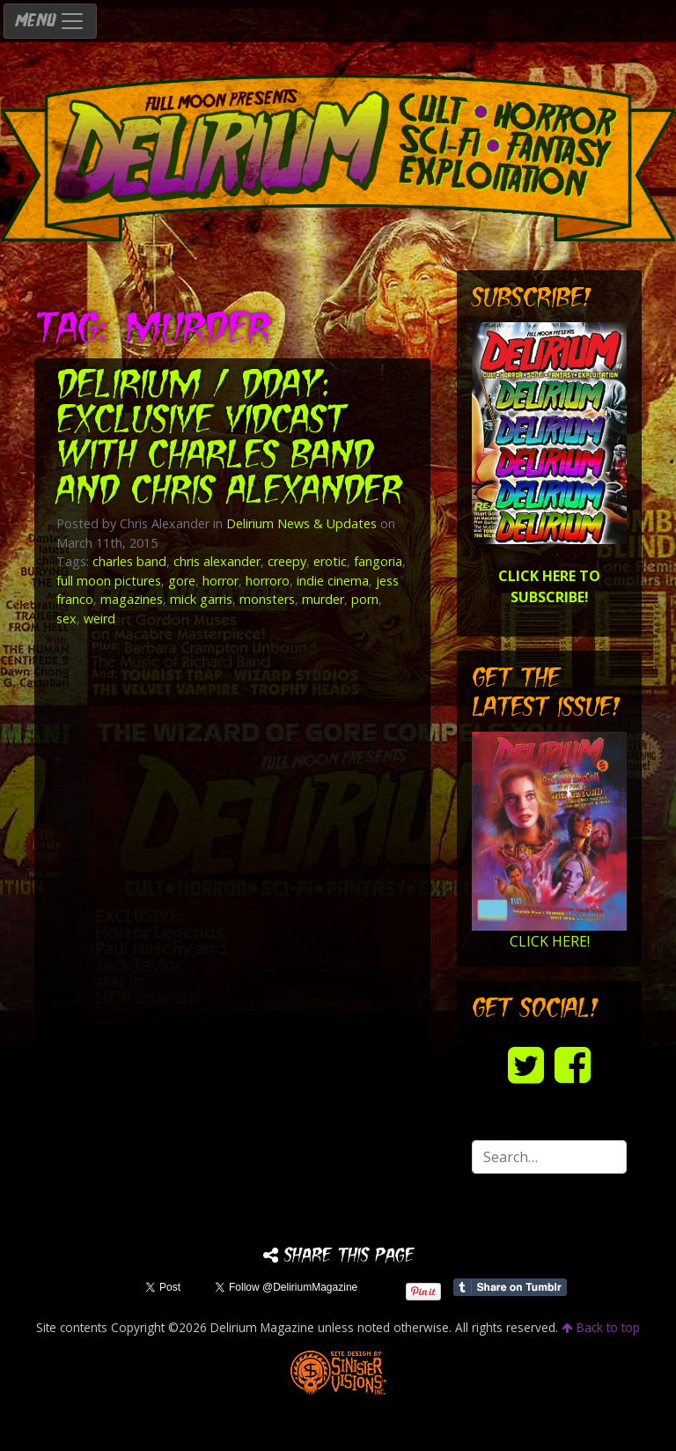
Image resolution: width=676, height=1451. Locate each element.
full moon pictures (108, 580)
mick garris (201, 599)
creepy (287, 561)
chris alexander (217, 561)
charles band (129, 561)
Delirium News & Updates (301, 523)
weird (99, 618)
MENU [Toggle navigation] (50, 21)
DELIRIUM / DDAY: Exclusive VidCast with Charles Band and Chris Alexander (229, 439)
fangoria (378, 561)
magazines (131, 599)
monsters (267, 599)
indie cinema (333, 580)
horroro (268, 580)
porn (364, 599)
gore (181, 580)
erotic (330, 561)
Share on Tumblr (510, 1287)
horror (220, 580)
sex (66, 618)
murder (323, 599)
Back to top (601, 1327)
